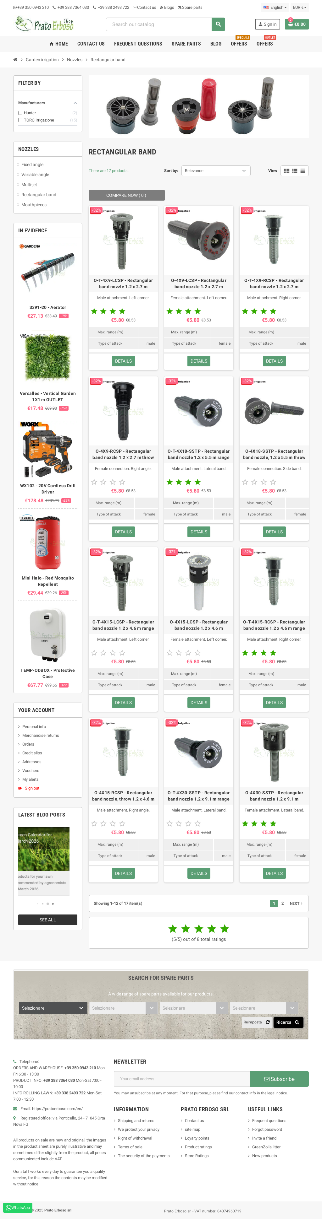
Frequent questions (269, 1120)
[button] (37, 903)
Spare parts (190, 7)
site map (192, 1129)
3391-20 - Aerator (48, 307)
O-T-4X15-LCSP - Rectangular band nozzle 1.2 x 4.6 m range (123, 625)
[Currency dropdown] (300, 7)
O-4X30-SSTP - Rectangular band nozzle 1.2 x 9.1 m (274, 795)
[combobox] (165, 24)
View (272, 170)
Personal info (34, 726)
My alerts (30, 779)
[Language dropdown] (275, 7)
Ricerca (288, 1022)
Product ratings (198, 1147)
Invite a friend (264, 1138)
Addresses (32, 761)
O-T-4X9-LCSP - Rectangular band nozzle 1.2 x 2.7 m (123, 283)
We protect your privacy (138, 1129)
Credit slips (32, 753)
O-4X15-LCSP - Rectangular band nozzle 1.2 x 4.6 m (199, 625)
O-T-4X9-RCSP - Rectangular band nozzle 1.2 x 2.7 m (274, 283)
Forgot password (267, 1129)
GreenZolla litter (266, 1147)
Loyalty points (197, 1138)
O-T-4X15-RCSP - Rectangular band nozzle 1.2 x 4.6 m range (274, 625)
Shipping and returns (136, 1120)
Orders (28, 744)
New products (264, 1155)
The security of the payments (144, 1155)
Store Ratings (197, 1155)
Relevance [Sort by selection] (194, 170)
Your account (36, 710)
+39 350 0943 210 (33, 7)
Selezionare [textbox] (33, 1008)
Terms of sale (130, 1147)
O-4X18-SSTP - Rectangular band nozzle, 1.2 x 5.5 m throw (274, 454)
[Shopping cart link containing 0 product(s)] (297, 24)
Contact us (144, 7)
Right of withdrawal (135, 1138)
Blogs (167, 7)
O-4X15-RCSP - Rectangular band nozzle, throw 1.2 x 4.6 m (123, 795)
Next (297, 903)
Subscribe (279, 1079)
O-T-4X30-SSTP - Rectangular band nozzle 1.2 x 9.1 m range (199, 795)
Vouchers (30, 770)
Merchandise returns (40, 735)
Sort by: (171, 170)
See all (48, 919)
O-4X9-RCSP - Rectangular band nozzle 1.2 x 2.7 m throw (123, 454)
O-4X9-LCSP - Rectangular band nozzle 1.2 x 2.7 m (198, 283)
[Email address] (182, 1079)
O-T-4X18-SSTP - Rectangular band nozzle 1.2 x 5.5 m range (199, 454)
